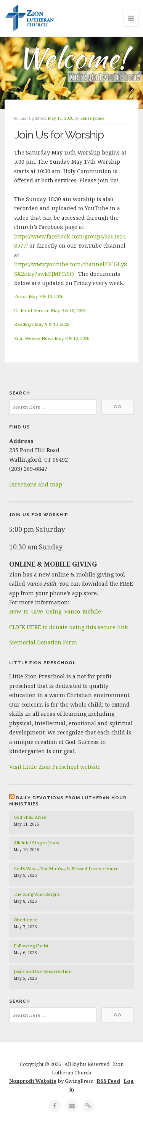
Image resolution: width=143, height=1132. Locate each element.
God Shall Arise (30, 817)
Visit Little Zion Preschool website (55, 766)
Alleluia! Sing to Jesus (36, 842)
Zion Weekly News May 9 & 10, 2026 (51, 338)
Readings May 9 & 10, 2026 (41, 324)
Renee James (92, 118)
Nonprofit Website (32, 1080)
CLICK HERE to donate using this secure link (68, 627)
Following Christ (31, 945)
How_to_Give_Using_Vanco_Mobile (55, 611)
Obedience (25, 920)
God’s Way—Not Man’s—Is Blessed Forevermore (66, 868)
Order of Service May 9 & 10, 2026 (49, 310)
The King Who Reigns (36, 894)
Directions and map (35, 484)
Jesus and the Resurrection (43, 971)
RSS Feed (108, 1080)
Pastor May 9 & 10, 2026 (38, 296)
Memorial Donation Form (43, 642)
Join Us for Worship (59, 134)
